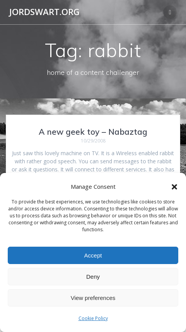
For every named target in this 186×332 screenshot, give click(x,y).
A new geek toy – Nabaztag (93, 132)
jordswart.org (44, 12)
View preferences (93, 298)
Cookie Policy (93, 318)
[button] (174, 187)
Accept (93, 255)
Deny (93, 276)
